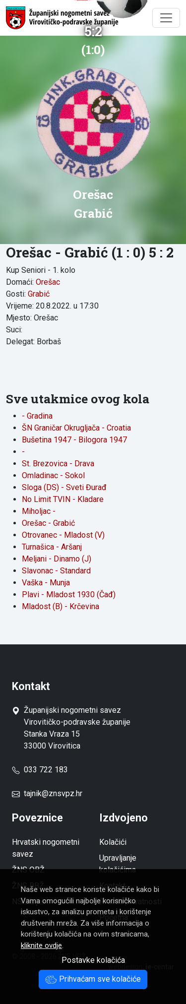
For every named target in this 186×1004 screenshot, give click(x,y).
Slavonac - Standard (56, 570)
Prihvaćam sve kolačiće (93, 979)
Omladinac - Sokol (53, 475)
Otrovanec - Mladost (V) (63, 535)
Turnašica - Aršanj (52, 547)
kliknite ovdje (41, 945)
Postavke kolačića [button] (93, 960)
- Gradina (37, 416)
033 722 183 (40, 769)
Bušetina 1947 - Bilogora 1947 (74, 439)
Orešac (48, 282)
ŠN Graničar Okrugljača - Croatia (76, 428)
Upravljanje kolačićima (117, 864)
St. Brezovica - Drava (58, 463)
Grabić (39, 294)
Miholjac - (39, 511)
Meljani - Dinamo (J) (56, 559)
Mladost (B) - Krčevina (60, 606)
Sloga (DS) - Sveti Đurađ (64, 487)
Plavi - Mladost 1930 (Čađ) (69, 594)
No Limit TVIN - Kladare (63, 499)
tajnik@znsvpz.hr (53, 793)
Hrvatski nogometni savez (45, 848)
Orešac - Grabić (48, 523)
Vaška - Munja (46, 582)
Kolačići (112, 842)
